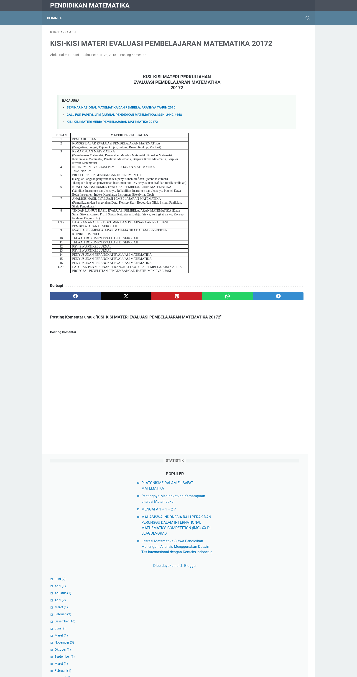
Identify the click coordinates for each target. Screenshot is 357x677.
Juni (248, 164)
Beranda (57, 18)
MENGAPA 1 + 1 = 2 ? (260, 83)
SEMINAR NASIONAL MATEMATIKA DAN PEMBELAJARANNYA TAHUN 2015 (121, 122)
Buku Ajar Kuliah (256, 561)
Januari (251, 263)
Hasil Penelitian (255, 576)
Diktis (247, 507)
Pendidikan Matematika (90, 5)
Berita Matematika (258, 553)
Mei (248, 284)
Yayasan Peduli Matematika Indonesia (274, 499)
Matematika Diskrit (258, 607)
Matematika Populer (259, 615)
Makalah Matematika (260, 592)
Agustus (251, 178)
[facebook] (67, 310)
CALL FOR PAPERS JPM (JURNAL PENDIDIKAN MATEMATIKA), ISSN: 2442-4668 (124, 129)
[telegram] (205, 310)
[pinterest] (136, 310)
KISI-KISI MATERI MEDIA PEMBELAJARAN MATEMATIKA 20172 (112, 136)
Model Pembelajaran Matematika (270, 646)
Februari (251, 199)
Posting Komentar (133, 69)
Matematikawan (256, 638)
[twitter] (101, 310)
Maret (249, 192)
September (253, 242)
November (253, 228)
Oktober (251, 235)
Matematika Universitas (262, 630)
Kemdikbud (252, 515)
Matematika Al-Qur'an (260, 599)
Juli (248, 347)
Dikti (246, 522)
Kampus (250, 584)
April (248, 171)
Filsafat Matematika (259, 568)
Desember (253, 206)
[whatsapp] (170, 310)
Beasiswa (251, 545)
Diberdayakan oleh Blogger (272, 151)
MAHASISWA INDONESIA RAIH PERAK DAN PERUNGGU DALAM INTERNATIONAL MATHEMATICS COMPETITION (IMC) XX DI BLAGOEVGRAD (274, 102)
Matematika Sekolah (259, 623)
